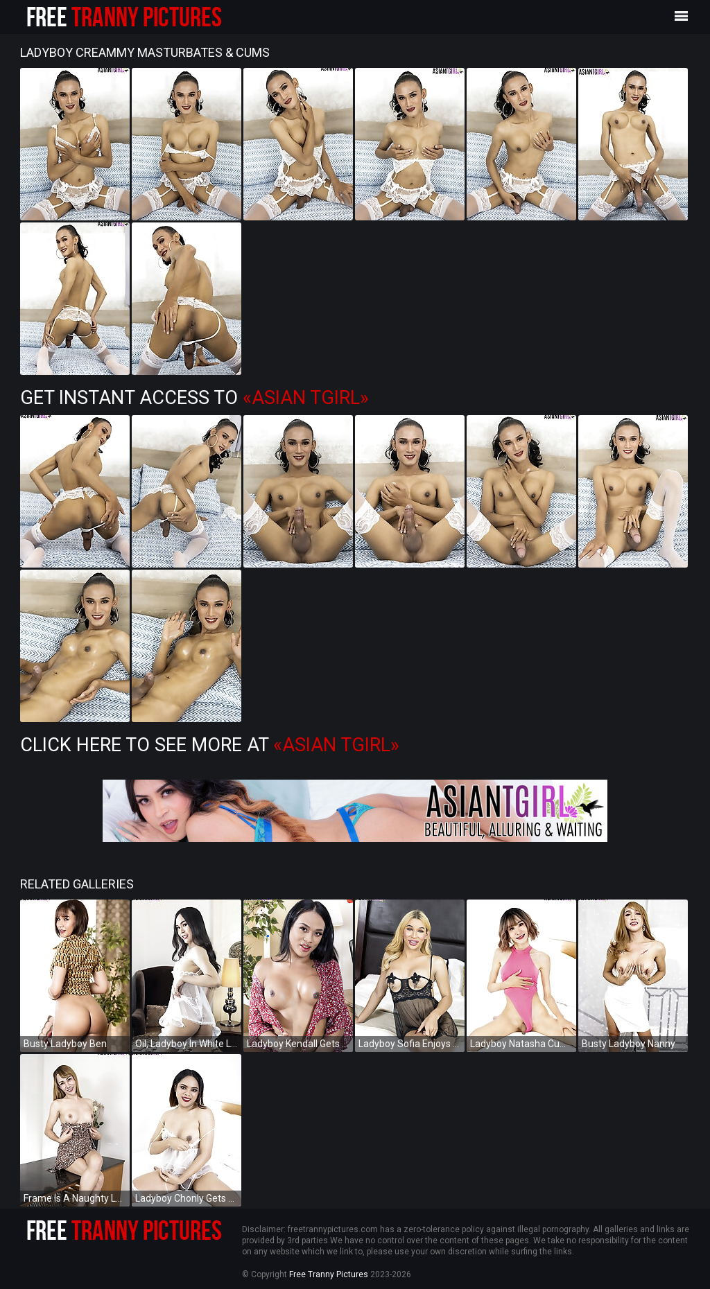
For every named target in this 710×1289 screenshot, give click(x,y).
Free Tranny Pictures (328, 1274)
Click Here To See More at (209, 745)
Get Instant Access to (194, 398)
